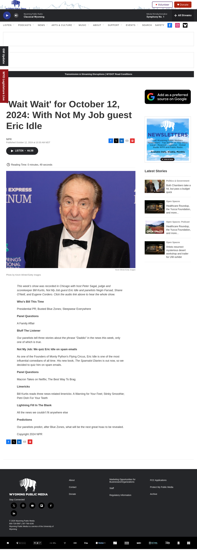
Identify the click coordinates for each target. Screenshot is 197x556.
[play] (6, 22)
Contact (72, 494)
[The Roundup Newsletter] (168, 146)
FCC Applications (158, 487)
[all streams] (183, 22)
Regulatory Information (120, 502)
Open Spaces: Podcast (178, 229)
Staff (111, 495)
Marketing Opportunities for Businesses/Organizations (122, 487)
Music (82, 32)
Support (113, 32)
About (97, 32)
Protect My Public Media (161, 494)
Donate (186, 8)
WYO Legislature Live (4, 86)
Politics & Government (177, 188)
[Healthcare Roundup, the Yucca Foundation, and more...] (155, 213)
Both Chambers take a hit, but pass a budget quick (178, 195)
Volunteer (163, 8)
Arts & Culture (62, 32)
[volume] (16, 22)
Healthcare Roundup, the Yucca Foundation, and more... (178, 216)
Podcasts (24, 32)
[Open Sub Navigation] (14, 32)
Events (130, 32)
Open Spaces (173, 208)
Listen (7, 32)
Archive (153, 501)
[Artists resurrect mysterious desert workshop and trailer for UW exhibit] (155, 254)
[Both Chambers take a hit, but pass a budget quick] (155, 193)
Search (147, 32)
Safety (159, 32)
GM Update (4, 56)
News (41, 32)
